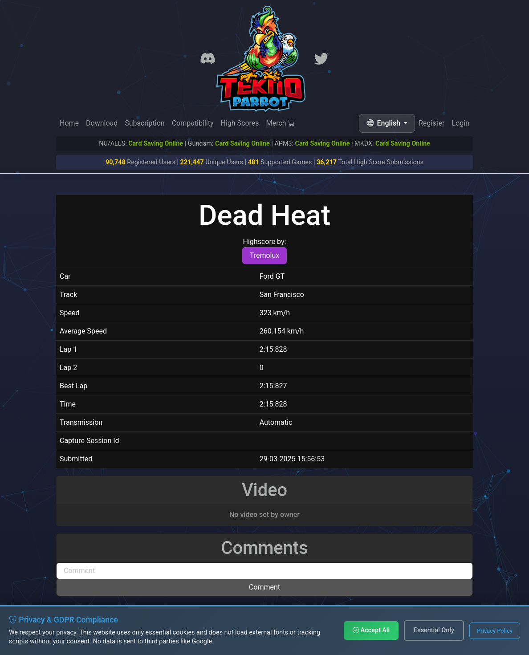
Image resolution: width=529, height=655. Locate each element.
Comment (264, 587)
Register (432, 124)
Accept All (371, 630)
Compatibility (193, 123)
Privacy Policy (495, 630)
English (384, 123)
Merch (280, 123)
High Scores (239, 123)
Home (69, 123)
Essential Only (434, 630)
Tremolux (265, 255)
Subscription (144, 123)
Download (102, 123)
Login (460, 125)
